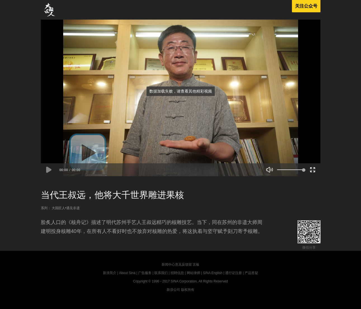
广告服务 (145, 273)
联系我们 (161, 273)
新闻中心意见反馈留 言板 (180, 264)
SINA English (212, 273)
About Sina (127, 273)
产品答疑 (251, 273)
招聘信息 (177, 273)
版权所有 (187, 290)
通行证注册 (233, 273)
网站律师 (193, 273)
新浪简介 (109, 273)
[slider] (290, 169)
